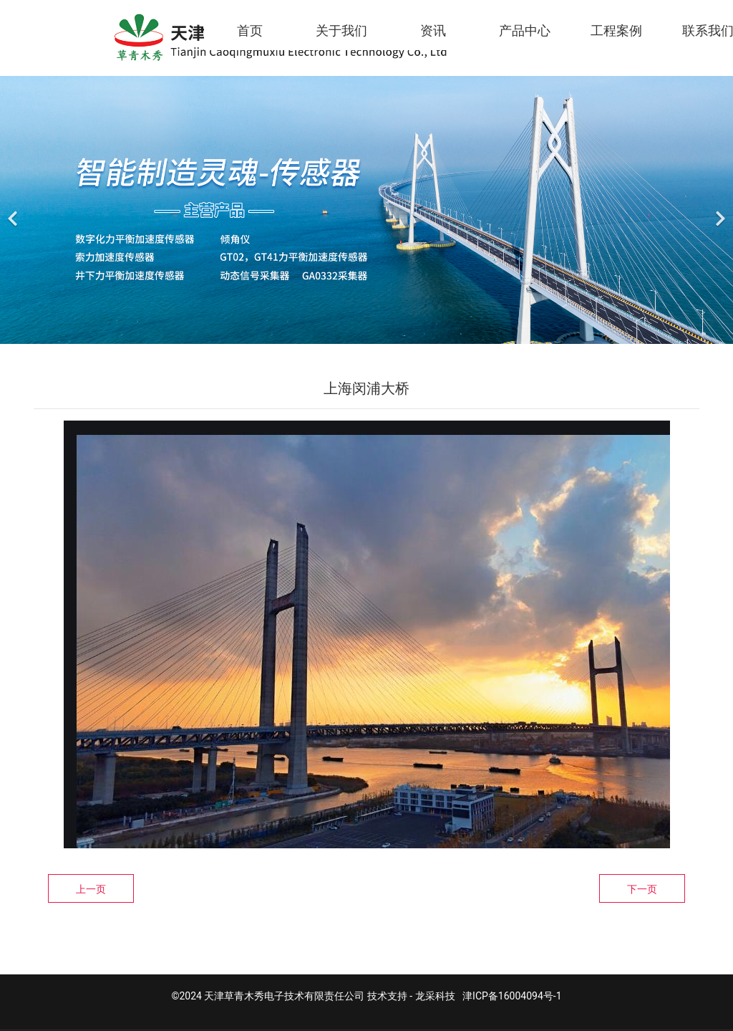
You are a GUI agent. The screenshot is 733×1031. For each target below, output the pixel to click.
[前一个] (14, 209)
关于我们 (341, 30)
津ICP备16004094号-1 (511, 996)
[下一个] (718, 209)
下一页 (642, 889)
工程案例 (616, 30)
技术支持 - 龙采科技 (411, 996)
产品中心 (524, 30)
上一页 (91, 889)
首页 (250, 30)
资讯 (433, 30)
